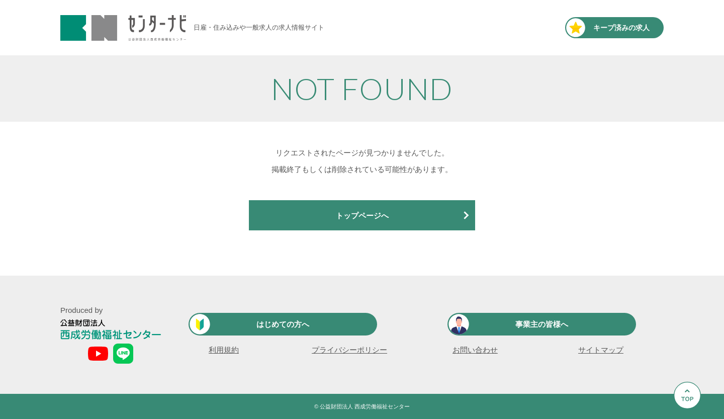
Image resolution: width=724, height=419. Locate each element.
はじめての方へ (282, 324)
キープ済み (621, 28)
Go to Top (690, 418)
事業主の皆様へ (541, 324)
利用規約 (224, 350)
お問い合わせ (475, 350)
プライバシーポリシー (349, 350)
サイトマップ (600, 350)
